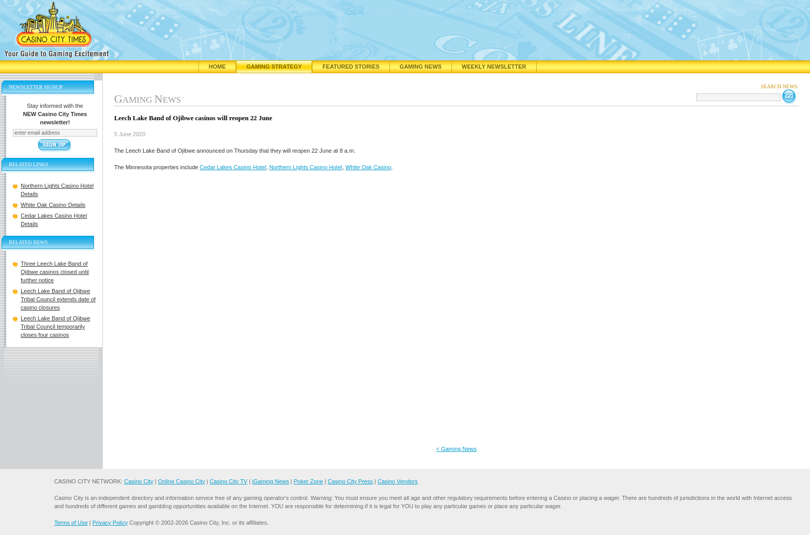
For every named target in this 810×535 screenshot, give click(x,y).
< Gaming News (456, 449)
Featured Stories (350, 66)
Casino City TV (228, 481)
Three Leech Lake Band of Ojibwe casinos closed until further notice (55, 272)
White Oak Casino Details (53, 205)
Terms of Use (71, 523)
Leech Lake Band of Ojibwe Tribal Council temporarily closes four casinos (55, 326)
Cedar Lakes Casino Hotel (233, 167)
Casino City (138, 481)
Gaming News (421, 66)
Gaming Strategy (274, 66)
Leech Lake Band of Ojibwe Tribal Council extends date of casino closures (58, 299)
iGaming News (270, 481)
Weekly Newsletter (494, 66)
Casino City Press (350, 481)
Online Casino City (181, 481)
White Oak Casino (369, 167)
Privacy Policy (110, 523)
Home (217, 66)
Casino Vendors (398, 481)
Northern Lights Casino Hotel (305, 167)
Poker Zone (308, 481)
